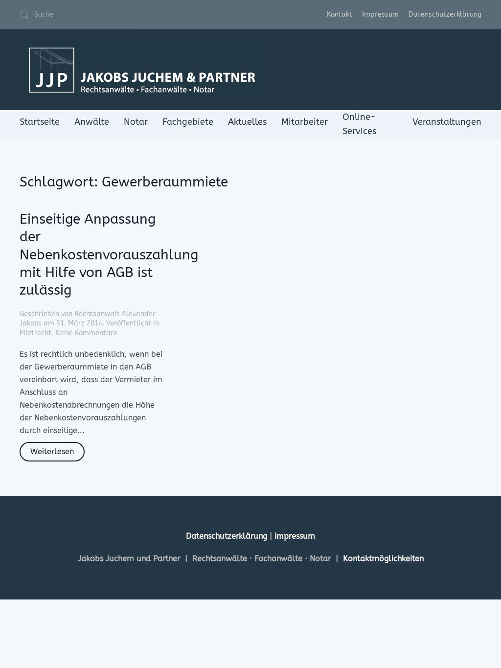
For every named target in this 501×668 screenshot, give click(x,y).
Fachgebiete (187, 121)
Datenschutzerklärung (445, 14)
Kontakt (339, 14)
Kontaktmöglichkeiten (383, 558)
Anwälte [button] (91, 121)
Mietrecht (35, 333)
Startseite (40, 121)
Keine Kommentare (86, 333)
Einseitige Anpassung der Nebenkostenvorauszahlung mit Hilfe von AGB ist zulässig (109, 255)
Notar (136, 121)
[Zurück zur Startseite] (142, 69)
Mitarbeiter (304, 121)
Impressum (380, 14)
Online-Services (359, 124)
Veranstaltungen (446, 121)
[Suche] (78, 14)
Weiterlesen (52, 451)
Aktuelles (247, 121)
